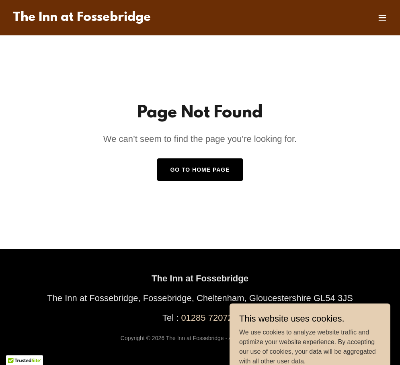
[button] (382, 18)
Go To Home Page (200, 169)
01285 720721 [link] (209, 318)
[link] (82, 18)
